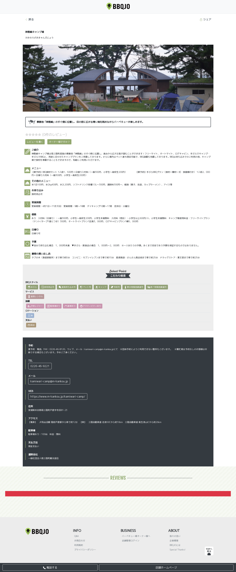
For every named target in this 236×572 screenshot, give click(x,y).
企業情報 (174, 540)
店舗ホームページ (166, 567)
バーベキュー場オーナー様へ (136, 536)
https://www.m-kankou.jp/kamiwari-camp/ (57, 396)
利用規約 (78, 545)
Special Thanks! (177, 549)
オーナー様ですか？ (59, 141)
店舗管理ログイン (130, 540)
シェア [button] (205, 19)
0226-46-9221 (40, 366)
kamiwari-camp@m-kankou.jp (49, 381)
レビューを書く (35, 141)
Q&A (76, 536)
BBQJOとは (175, 545)
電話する (50, 567)
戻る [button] (29, 19)
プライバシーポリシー (85, 549)
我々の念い (175, 536)
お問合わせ (79, 540)
